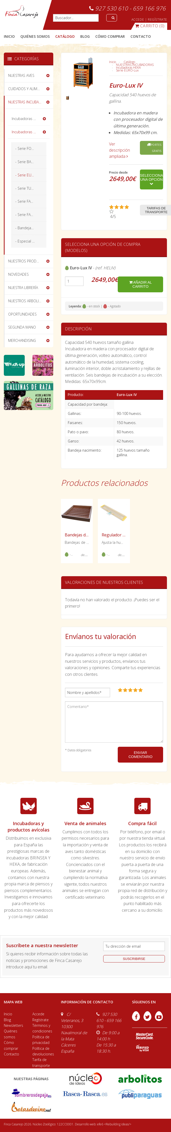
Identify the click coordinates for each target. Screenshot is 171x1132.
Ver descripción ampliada (119, 150)
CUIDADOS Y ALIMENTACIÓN (30, 88)
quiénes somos (35, 36)
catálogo (65, 36)
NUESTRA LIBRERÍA (23, 287)
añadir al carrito (140, 284)
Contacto (11, 1054)
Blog (7, 1019)
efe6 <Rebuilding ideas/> (114, 1124)
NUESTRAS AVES (21, 75)
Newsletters (13, 1025)
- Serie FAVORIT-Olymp (30, 214)
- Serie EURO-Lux (29, 175)
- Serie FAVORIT (27, 201)
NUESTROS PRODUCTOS (28, 261)
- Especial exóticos (30, 241)
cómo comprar (110, 36)
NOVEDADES (18, 274)
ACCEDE (137, 19)
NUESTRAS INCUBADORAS (135, 65)
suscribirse (134, 959)
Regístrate (40, 1019)
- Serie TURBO (26, 188)
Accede (38, 1013)
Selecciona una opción (151, 179)
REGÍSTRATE (157, 19)
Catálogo (129, 62)
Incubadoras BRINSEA (29, 118)
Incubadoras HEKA (128, 67)
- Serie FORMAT (27, 148)
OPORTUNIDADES (22, 314)
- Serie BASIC (25, 161)
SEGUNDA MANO (22, 327)
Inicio (9, 36)
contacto (140, 36)
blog (85, 36)
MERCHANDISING (22, 340)
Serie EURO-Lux (127, 70)
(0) (150, 26)
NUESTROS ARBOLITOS (26, 300)
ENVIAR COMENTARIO (140, 755)
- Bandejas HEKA (29, 227)
